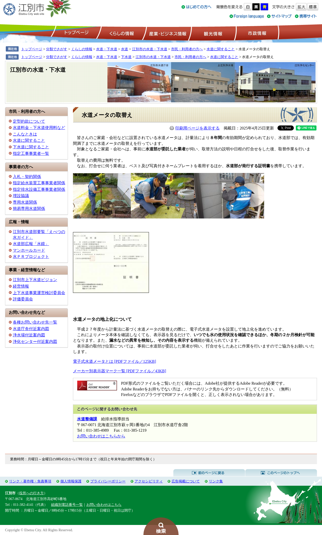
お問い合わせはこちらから (101, 436)
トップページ (76, 32)
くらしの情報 (121, 32)
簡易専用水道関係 (29, 208)
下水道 (126, 57)
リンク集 (216, 481)
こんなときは (25, 134)
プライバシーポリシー (108, 481)
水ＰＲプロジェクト (31, 256)
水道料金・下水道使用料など (39, 127)
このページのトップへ (281, 473)
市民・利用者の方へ (187, 49)
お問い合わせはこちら (104, 505)
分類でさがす (56, 49)
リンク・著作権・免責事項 (30, 481)
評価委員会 (23, 299)
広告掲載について (186, 481)
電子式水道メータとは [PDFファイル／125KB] (114, 361)
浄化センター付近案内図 (35, 341)
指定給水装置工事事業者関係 (39, 183)
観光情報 (212, 32)
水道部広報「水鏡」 (31, 244)
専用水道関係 (25, 202)
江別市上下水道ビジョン (35, 280)
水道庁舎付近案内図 (31, 329)
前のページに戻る (209, 473)
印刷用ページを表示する (197, 128)
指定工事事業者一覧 (31, 153)
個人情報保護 (71, 481)
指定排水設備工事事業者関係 (39, 189)
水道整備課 (87, 419)
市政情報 (256, 32)
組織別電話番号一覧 (67, 505)
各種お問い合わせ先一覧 (35, 322)
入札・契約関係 (27, 176)
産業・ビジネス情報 (167, 32)
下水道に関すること (31, 147)
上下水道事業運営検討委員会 (39, 293)
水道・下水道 (106, 49)
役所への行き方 (31, 493)
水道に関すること (221, 49)
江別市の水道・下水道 (149, 49)
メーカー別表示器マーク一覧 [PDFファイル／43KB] (119, 371)
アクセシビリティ (149, 481)
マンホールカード (29, 250)
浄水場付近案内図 (29, 335)
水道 (124, 49)
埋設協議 (21, 196)
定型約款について (29, 121)
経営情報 (21, 286)
